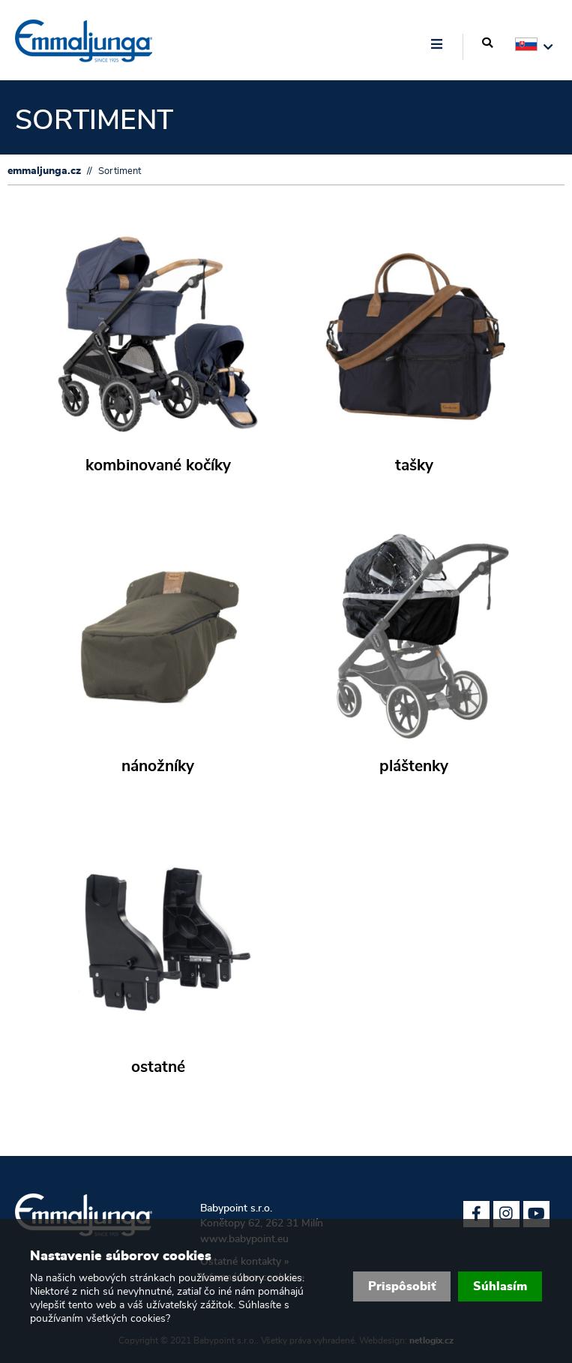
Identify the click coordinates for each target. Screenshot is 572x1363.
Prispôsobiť (402, 1286)
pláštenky (413, 766)
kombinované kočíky (158, 465)
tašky (414, 465)
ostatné (158, 1067)
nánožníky (157, 766)
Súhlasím (500, 1286)
